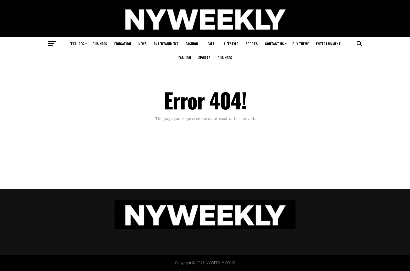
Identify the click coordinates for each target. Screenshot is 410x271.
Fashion (192, 43)
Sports (252, 43)
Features (77, 43)
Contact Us (274, 43)
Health (211, 43)
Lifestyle (231, 43)
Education (122, 43)
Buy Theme (300, 43)
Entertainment (166, 43)
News (142, 43)
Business (100, 43)
